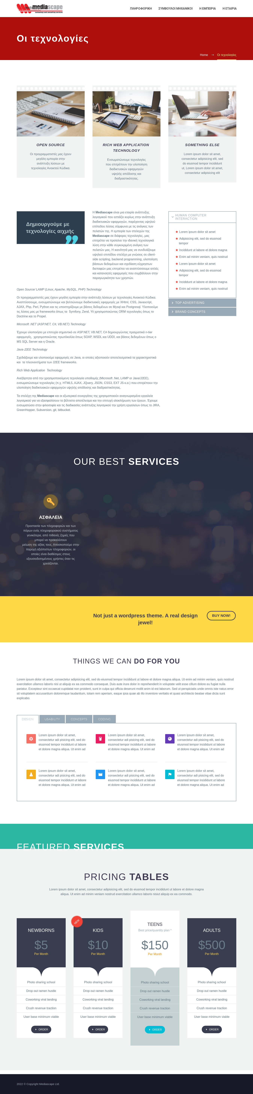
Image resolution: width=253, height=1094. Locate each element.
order (41, 1029)
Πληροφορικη (141, 8)
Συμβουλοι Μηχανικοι (176, 8)
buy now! (221, 616)
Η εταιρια (230, 8)
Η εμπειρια (207, 8)
